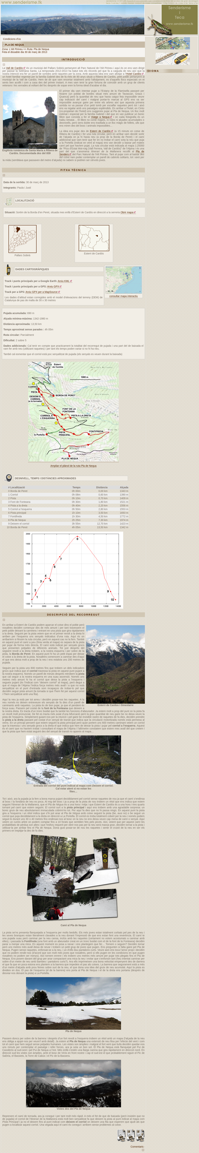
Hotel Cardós (133, 73)
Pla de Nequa (14, 44)
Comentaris (137, 1146)
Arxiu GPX (53, 286)
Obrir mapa (126, 212)
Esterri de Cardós (100, 131)
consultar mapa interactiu (123, 296)
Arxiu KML (63, 281)
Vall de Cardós (14, 68)
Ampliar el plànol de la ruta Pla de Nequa (73, 465)
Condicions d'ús (12, 39)
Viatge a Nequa (100, 116)
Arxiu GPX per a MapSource (42, 291)
